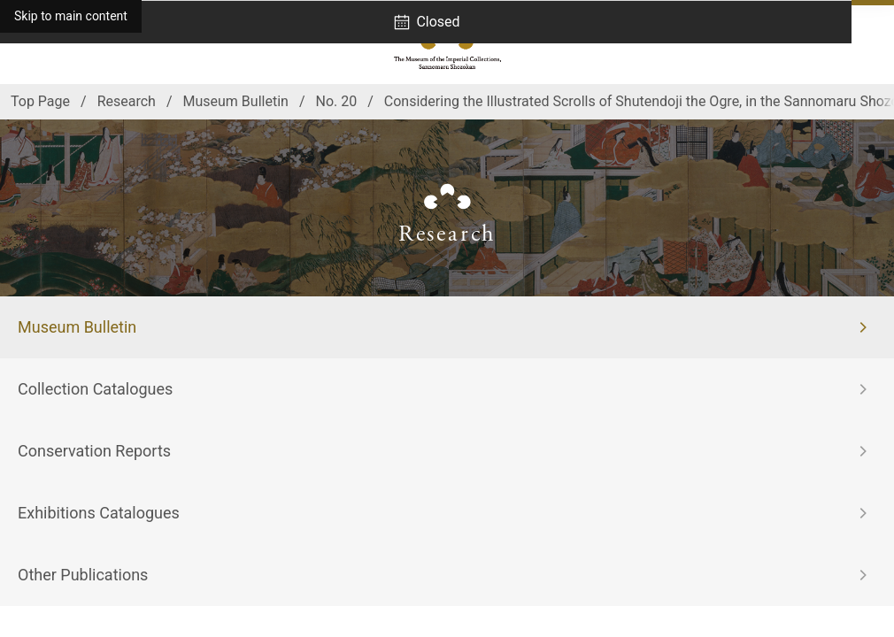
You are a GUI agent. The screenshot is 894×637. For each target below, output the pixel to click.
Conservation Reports (94, 450)
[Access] (26, 44)
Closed (437, 21)
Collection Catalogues (95, 389)
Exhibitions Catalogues (99, 512)
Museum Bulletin (77, 327)
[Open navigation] (867, 44)
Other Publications (83, 574)
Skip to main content (70, 16)
